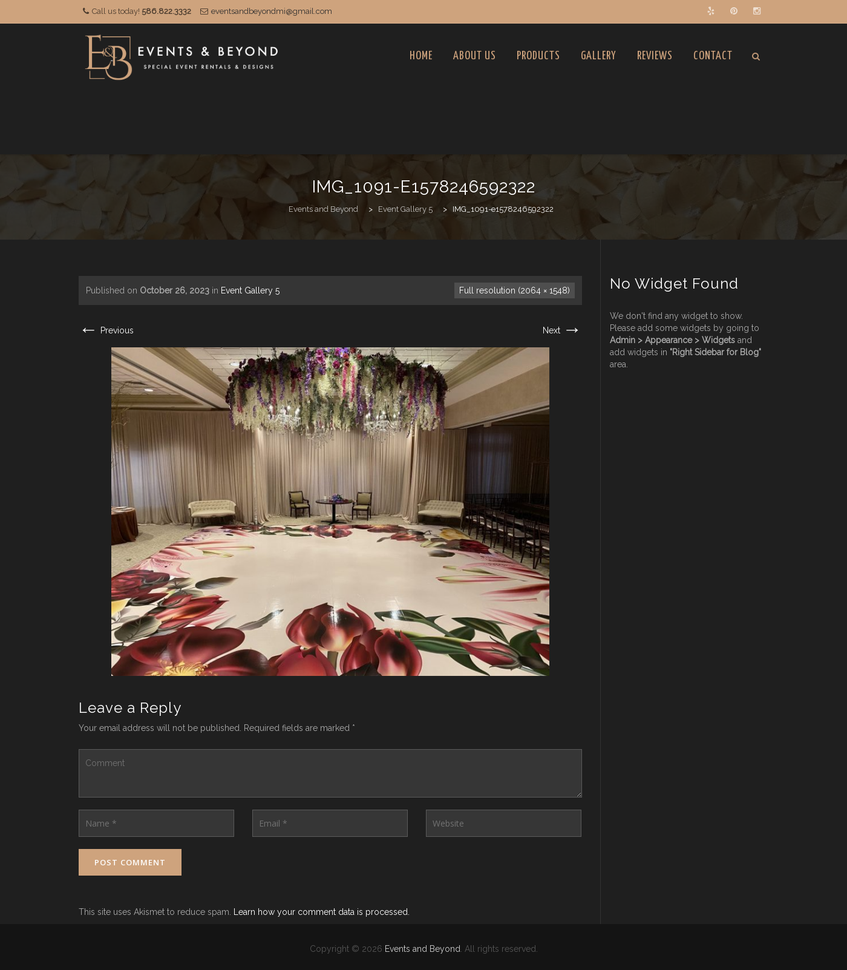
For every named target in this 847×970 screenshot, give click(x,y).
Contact (713, 56)
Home (421, 56)
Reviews (655, 56)
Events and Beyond (422, 949)
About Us (474, 56)
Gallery (598, 56)
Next (562, 330)
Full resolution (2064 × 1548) (514, 290)
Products (538, 56)
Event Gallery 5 (250, 290)
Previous (106, 330)
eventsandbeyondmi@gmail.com (271, 11)
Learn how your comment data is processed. (322, 912)
